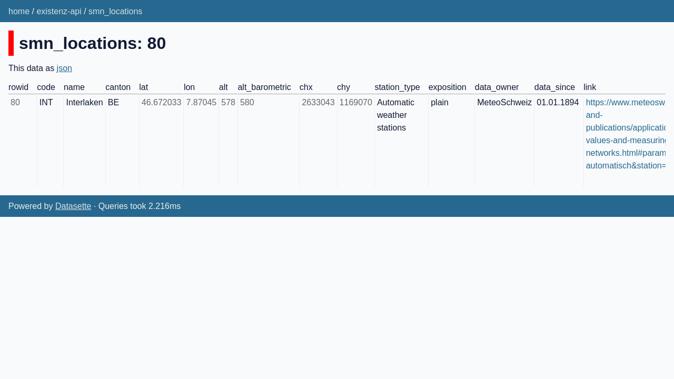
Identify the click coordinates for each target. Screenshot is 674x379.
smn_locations (115, 11)
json (64, 68)
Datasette (73, 206)
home (18, 11)
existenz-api (58, 11)
